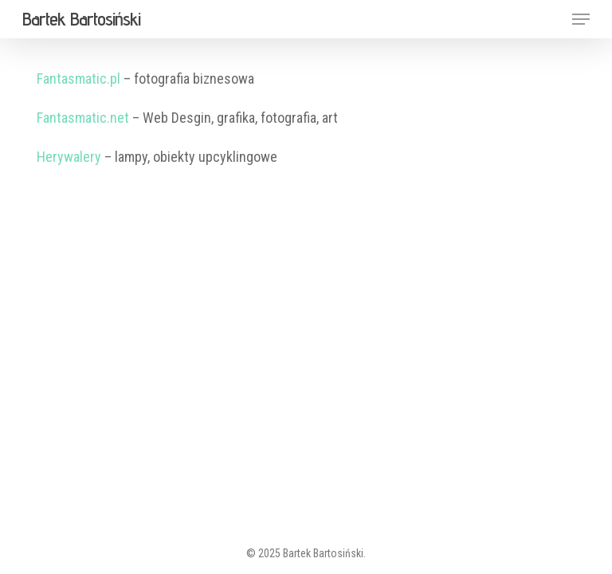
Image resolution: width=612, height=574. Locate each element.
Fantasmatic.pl (78, 78)
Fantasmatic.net (83, 117)
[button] (581, 19)
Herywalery (69, 156)
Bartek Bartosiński (81, 19)
